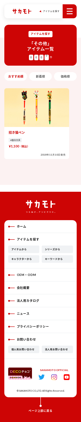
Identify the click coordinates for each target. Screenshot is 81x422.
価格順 (65, 76)
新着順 (40, 76)
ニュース (19, 313)
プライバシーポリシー (28, 326)
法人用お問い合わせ (56, 349)
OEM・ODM (22, 275)
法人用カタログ (24, 300)
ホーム (17, 226)
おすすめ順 (15, 76)
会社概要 (19, 287)
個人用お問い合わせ (23, 349)
